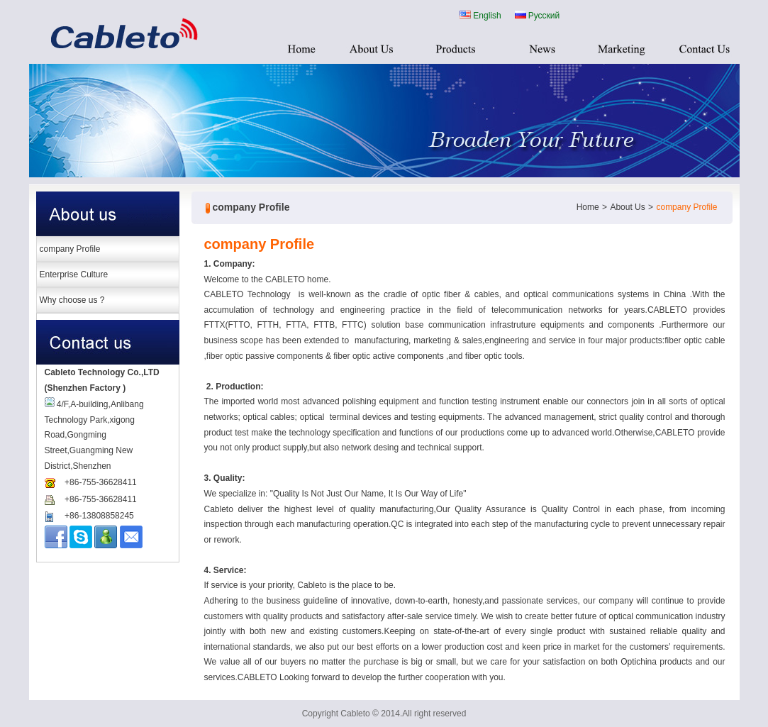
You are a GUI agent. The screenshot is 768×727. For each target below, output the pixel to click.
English (480, 14)
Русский (537, 14)
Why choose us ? (72, 300)
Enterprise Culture (74, 274)
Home (588, 207)
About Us (627, 207)
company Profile (70, 249)
